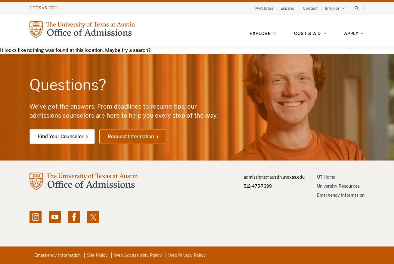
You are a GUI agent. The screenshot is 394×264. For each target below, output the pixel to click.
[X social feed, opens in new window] (93, 217)
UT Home (326, 177)
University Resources (338, 186)
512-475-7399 (258, 186)
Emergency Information (341, 195)
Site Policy (97, 255)
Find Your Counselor (60, 136)
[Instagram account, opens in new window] (35, 217)
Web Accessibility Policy (138, 255)
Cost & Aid (310, 33)
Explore (263, 33)
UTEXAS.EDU (43, 8)
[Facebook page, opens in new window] (74, 217)
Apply (354, 33)
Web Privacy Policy (187, 255)
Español (288, 8)
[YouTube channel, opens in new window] (55, 217)
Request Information (131, 136)
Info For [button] (335, 8)
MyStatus (264, 8)
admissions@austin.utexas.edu (274, 177)
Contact (310, 8)
